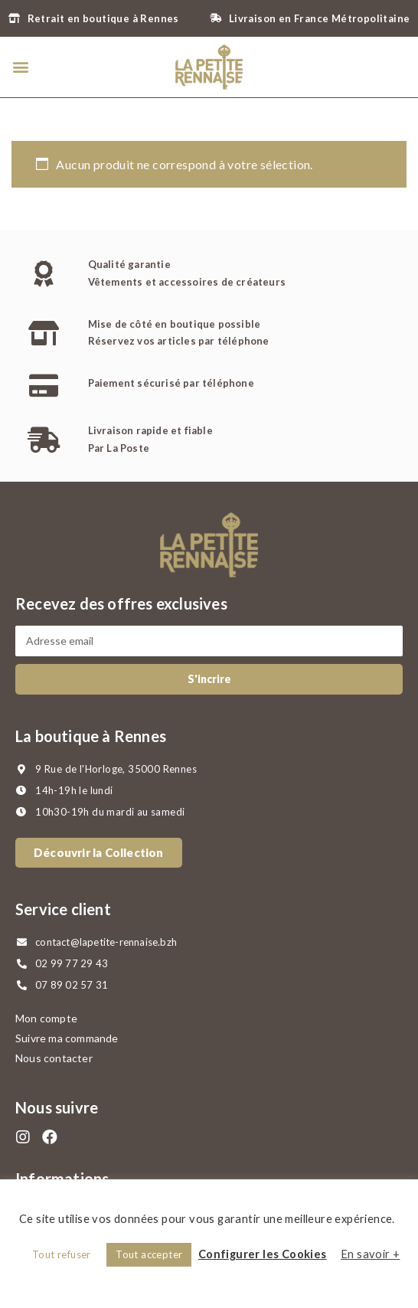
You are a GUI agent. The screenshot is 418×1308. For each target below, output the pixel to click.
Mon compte (46, 1018)
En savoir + (370, 1254)
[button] (20, 67)
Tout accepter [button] (149, 1254)
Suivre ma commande (67, 1038)
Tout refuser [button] (61, 1254)
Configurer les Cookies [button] (262, 1254)
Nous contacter (54, 1057)
